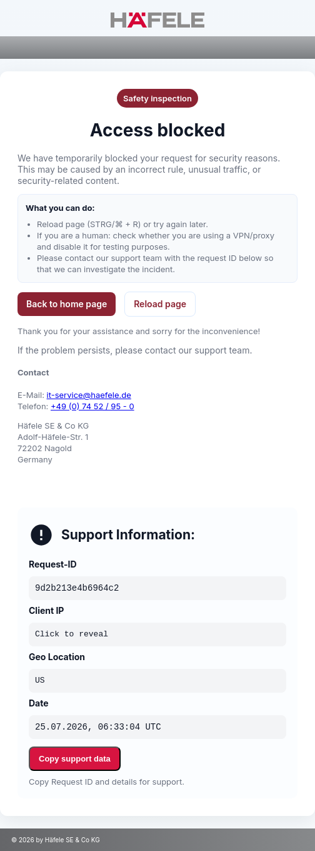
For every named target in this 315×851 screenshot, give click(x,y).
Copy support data (75, 758)
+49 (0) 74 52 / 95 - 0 (92, 406)
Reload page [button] (160, 303)
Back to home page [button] (66, 303)
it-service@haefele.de (89, 395)
